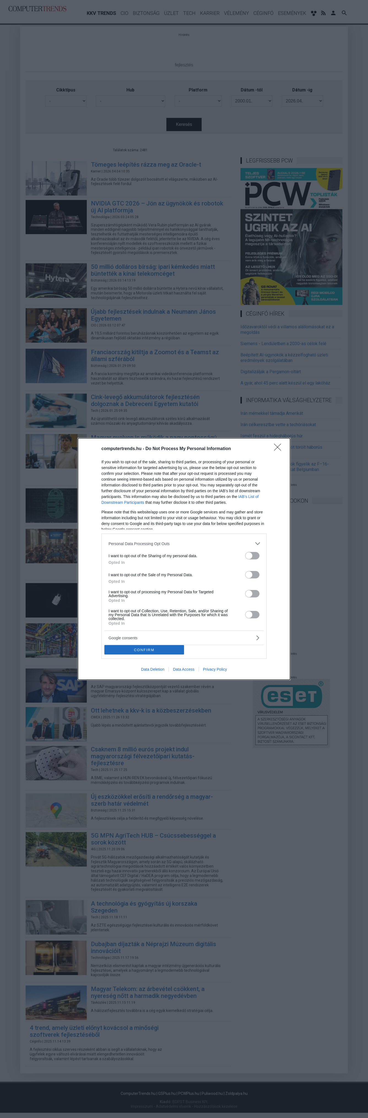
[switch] (252, 555)
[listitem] (184, 543)
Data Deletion (152, 669)
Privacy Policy (215, 669)
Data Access (183, 669)
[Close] (279, 449)
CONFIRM (144, 650)
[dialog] (184, 559)
